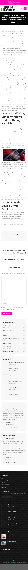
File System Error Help (14, 224)
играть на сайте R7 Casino (15, 381)
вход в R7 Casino (13, 368)
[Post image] (5, 364)
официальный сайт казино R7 (16, 362)
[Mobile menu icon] (25, 8)
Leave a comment (17, 226)
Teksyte (24, 563)
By (22, 224)
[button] (11, 428)
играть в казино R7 (13, 375)
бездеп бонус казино (14, 394)
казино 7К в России (14, 387)
